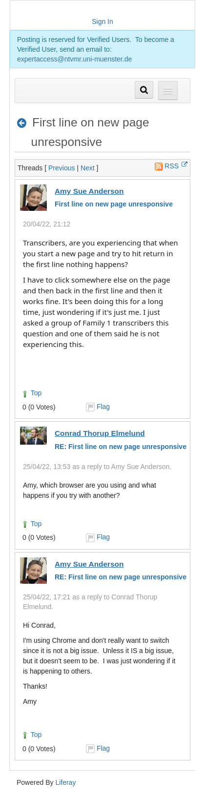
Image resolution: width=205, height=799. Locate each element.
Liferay (65, 782)
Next (88, 168)
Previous (61, 168)
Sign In (102, 21)
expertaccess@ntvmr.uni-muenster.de (74, 59)
